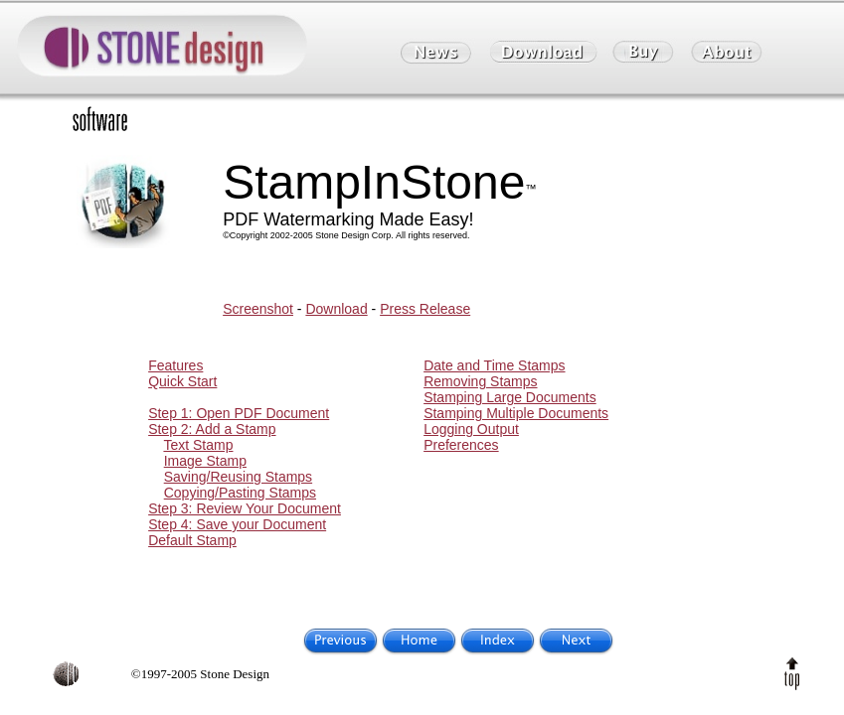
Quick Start (182, 381)
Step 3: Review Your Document (244, 508)
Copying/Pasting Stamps (240, 492)
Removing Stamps (480, 381)
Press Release (425, 309)
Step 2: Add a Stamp (211, 429)
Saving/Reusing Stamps (238, 477)
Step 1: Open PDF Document (238, 413)
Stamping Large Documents (509, 397)
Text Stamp (198, 445)
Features (175, 365)
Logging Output (471, 429)
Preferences (460, 445)
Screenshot (258, 309)
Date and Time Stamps (494, 365)
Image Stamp (205, 461)
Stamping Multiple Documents (515, 413)
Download (336, 309)
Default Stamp (192, 540)
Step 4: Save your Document (237, 524)
